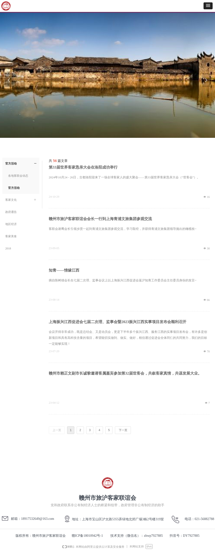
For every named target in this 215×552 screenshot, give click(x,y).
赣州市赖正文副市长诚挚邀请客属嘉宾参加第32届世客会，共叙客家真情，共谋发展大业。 (125, 373)
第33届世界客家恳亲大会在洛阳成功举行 (83, 167)
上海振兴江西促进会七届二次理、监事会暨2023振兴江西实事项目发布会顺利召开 (117, 322)
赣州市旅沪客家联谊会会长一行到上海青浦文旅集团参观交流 (100, 219)
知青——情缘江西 (64, 270)
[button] (208, 5)
